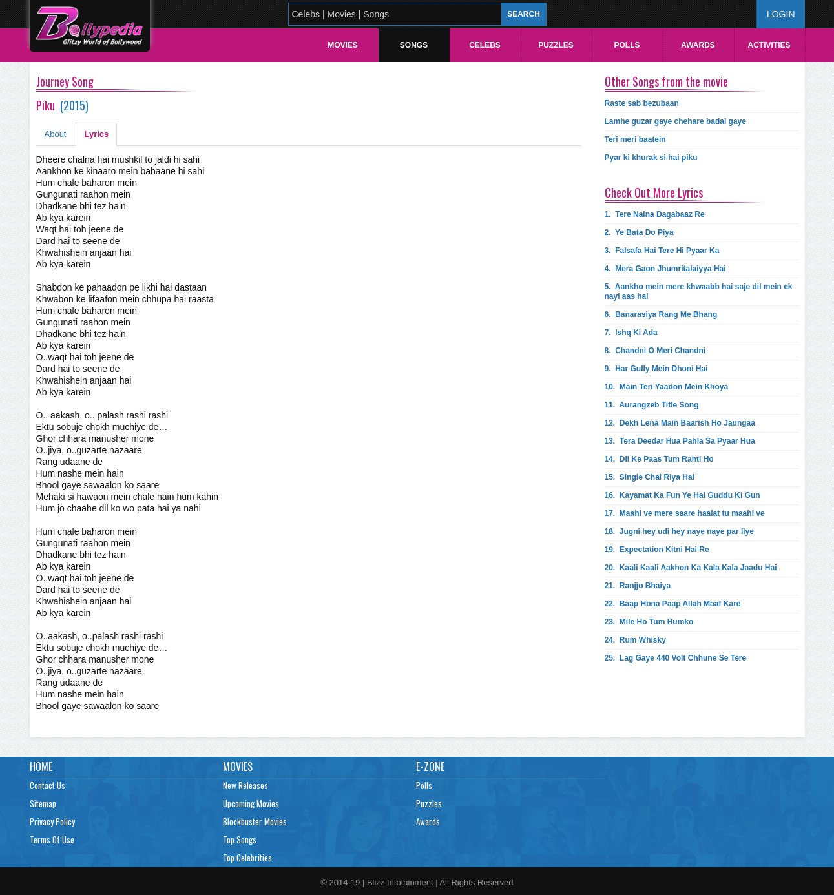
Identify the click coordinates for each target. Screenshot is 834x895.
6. (661, 314)
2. (639, 232)
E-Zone (430, 766)
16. (682, 495)
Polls (627, 45)
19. (657, 549)
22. (673, 603)
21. (638, 585)
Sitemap (43, 803)
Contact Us (47, 785)
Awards (698, 45)
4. (665, 268)
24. (635, 639)
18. (679, 531)
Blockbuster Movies (255, 821)
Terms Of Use (52, 839)
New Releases (245, 785)
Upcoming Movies (251, 803)
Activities (768, 45)
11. (652, 404)
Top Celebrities (247, 857)
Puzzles (556, 45)
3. (662, 250)
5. (699, 291)
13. (680, 441)
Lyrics (96, 134)
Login (781, 14)
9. (656, 368)
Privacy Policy (52, 821)
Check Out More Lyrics (654, 192)
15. (649, 477)
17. (685, 513)
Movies (343, 45)
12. (680, 422)
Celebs (485, 45)
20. (691, 567)
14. (659, 459)
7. (631, 332)
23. (649, 621)
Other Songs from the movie (666, 81)
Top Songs (239, 839)
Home (41, 766)
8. (655, 350)
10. (667, 386)
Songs (414, 45)
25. (676, 658)
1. (655, 214)
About (56, 134)
